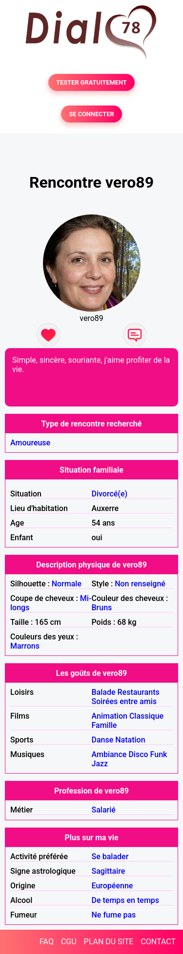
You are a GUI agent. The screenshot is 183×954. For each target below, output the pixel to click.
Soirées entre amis (124, 701)
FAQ (47, 941)
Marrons (25, 646)
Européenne (112, 885)
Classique (146, 716)
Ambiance (109, 754)
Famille (104, 725)
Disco (138, 754)
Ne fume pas (114, 914)
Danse (103, 739)
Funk (158, 754)
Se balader (110, 856)
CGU (69, 941)
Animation (109, 716)
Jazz (100, 763)
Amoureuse (30, 442)
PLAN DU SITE (109, 941)
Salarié (104, 809)
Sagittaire (108, 871)
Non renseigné (140, 583)
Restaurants (139, 692)
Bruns (102, 607)
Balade (104, 692)
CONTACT (158, 941)
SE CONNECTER (91, 114)
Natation (130, 739)
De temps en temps (126, 900)
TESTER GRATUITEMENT (91, 82)
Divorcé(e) (110, 493)
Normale (66, 583)
